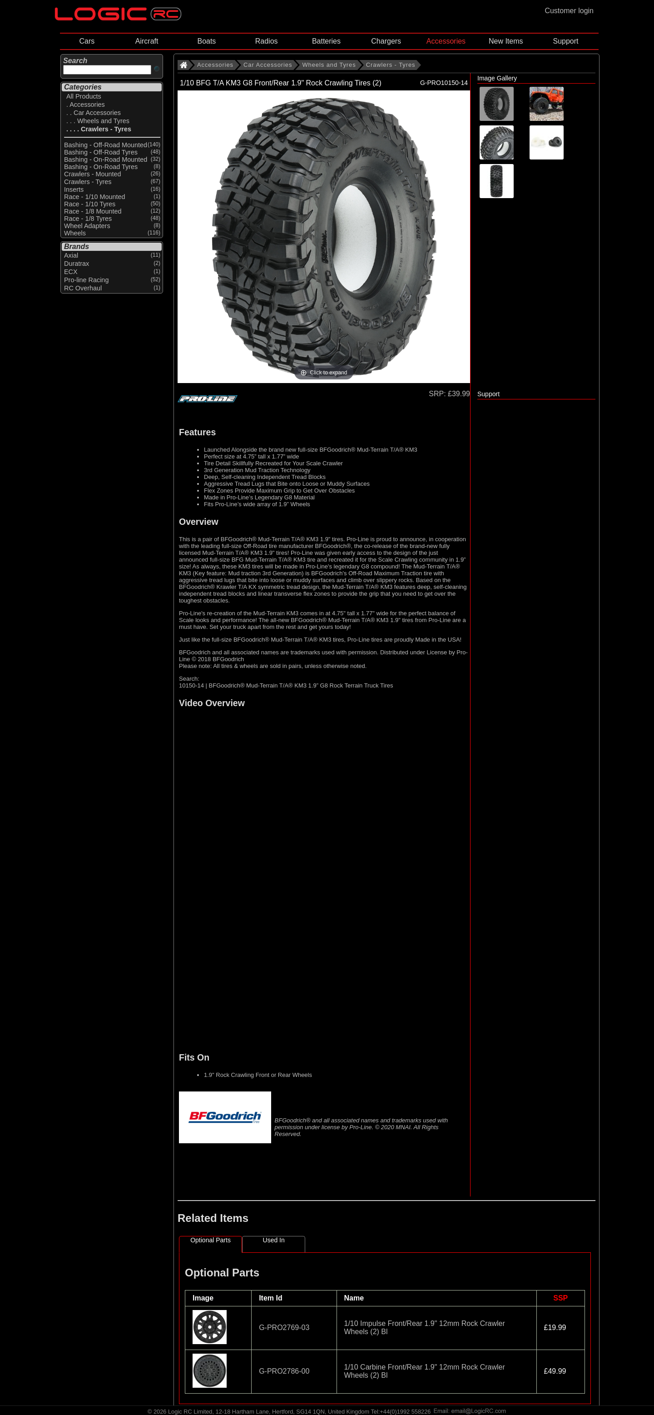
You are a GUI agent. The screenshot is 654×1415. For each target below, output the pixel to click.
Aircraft (147, 41)
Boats (206, 41)
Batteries (326, 41)
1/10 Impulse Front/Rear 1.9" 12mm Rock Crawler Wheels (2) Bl (424, 1327)
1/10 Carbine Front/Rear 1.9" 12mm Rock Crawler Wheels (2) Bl (424, 1371)
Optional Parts (210, 1240)
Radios (266, 41)
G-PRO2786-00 (284, 1371)
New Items (506, 41)
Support (565, 41)
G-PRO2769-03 (284, 1327)
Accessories (446, 41)
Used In (274, 1240)
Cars (86, 41)
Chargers (386, 41)
